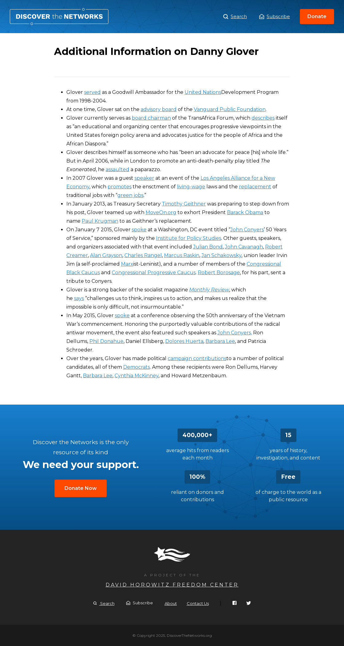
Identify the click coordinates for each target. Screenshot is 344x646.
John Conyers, (234, 333)
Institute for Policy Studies (188, 238)
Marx (127, 264)
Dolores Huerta (184, 341)
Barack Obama (245, 212)
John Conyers (247, 230)
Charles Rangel (143, 255)
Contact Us (198, 603)
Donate (316, 16)
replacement (255, 187)
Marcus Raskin (181, 255)
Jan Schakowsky (221, 255)
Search (235, 17)
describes (263, 118)
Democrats (136, 367)
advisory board (159, 109)
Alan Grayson (106, 255)
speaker (144, 178)
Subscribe (274, 16)
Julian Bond (208, 247)
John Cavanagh (244, 247)
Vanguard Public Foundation (230, 109)
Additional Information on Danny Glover (59, 16)
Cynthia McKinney (136, 376)
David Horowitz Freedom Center (172, 585)
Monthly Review (209, 290)
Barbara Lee (220, 341)
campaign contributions (197, 358)
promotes (119, 187)
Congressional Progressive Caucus (154, 272)
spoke (139, 230)
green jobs (130, 195)
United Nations (203, 92)
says (79, 298)
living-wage (191, 187)
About (171, 603)
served (92, 92)
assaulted (117, 169)
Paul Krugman (100, 221)
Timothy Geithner (184, 204)
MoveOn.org (161, 212)
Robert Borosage (219, 272)
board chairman (151, 118)
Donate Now (80, 488)
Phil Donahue (106, 341)
